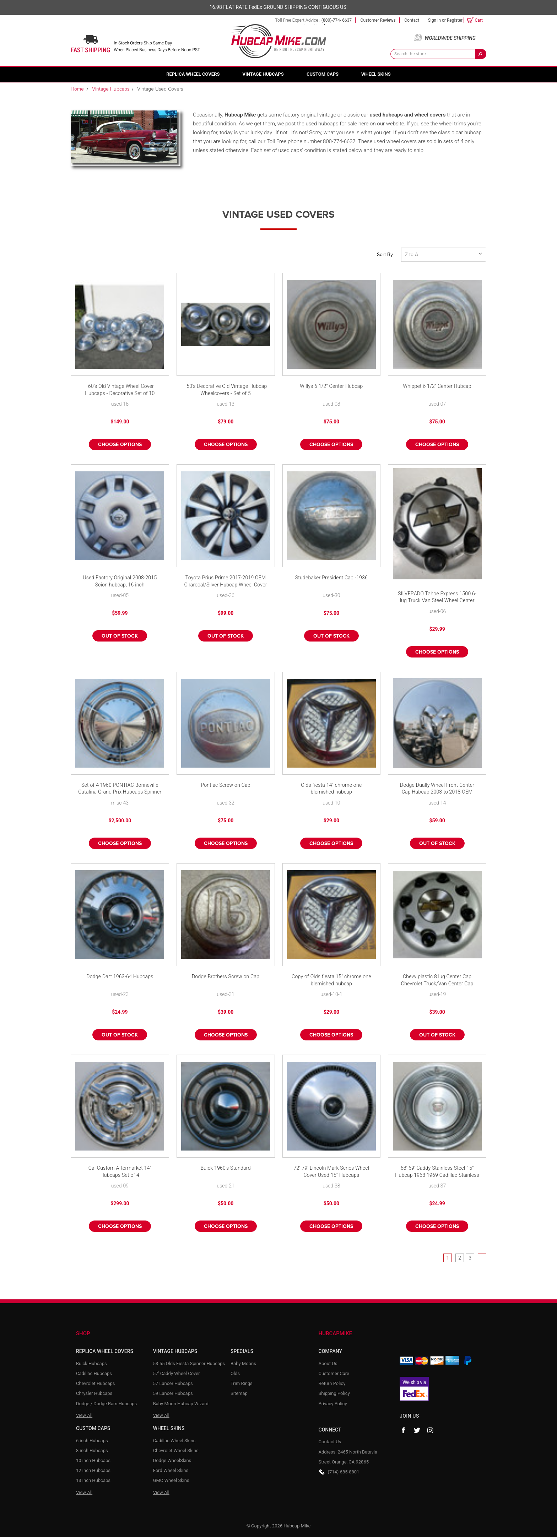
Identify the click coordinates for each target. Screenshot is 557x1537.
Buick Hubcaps (91, 1363)
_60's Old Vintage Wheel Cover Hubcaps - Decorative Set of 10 (120, 389)
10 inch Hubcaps (93, 1460)
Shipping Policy (334, 1393)
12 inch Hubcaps (93, 1470)
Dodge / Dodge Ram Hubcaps (106, 1403)
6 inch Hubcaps (92, 1440)
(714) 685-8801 (343, 1471)
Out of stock (120, 636)
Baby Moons (243, 1363)
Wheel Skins (376, 74)
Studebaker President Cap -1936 (331, 577)
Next (482, 1257)
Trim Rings (242, 1383)
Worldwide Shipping (450, 38)
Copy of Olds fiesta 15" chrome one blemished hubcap (331, 980)
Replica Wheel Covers (193, 74)
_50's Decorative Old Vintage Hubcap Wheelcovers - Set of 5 (225, 389)
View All (84, 1415)
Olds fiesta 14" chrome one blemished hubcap (331, 788)
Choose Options (120, 444)
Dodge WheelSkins (172, 1460)
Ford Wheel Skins (171, 1470)
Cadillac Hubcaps (94, 1373)
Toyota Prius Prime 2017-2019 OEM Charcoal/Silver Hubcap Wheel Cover (225, 581)
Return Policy (332, 1383)
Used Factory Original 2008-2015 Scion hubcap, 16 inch (120, 581)
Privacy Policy (333, 1403)
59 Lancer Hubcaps (173, 1393)
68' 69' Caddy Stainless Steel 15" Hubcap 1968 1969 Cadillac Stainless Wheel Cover (437, 1172)
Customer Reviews (378, 20)
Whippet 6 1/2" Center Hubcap (437, 386)
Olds (235, 1373)
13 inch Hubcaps (93, 1480)
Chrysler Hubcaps (94, 1393)
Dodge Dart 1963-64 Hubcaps (119, 976)
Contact (411, 20)
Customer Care (334, 1373)
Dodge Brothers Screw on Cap (225, 976)
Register (455, 20)
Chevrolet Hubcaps (95, 1383)
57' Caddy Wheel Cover (176, 1373)
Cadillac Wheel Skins (174, 1440)
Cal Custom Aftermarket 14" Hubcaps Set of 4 (119, 1171)
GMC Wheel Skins (171, 1480)
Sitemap (239, 1393)
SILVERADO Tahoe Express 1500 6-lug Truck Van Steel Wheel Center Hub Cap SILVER (437, 598)
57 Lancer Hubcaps (173, 1383)
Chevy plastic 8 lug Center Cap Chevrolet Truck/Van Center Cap (437, 980)
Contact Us (330, 1441)
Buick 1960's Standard (226, 1168)
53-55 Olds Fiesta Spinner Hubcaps (189, 1363)
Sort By (385, 254)
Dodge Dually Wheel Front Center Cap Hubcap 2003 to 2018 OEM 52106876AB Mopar (437, 789)
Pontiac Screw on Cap (225, 785)
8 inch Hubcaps (92, 1450)
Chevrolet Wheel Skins (176, 1450)
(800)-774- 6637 (336, 20)
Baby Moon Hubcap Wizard (181, 1403)
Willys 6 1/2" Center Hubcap (331, 386)
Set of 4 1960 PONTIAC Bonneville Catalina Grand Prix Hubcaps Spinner (119, 788)
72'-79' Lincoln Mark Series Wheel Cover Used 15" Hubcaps (331, 1171)
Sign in (434, 20)
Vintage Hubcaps (263, 74)
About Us (328, 1363)
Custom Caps (323, 74)
